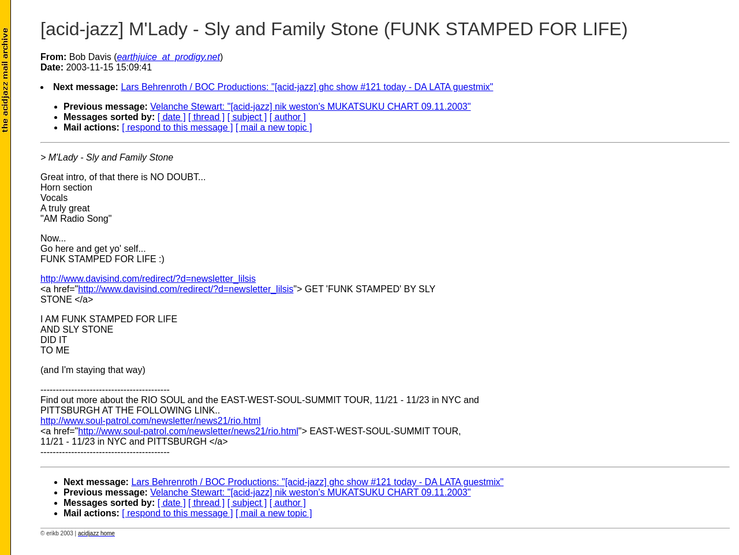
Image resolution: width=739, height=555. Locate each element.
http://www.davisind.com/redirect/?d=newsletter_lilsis (148, 279)
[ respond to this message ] (177, 127)
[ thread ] (206, 117)
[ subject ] (247, 117)
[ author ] (288, 117)
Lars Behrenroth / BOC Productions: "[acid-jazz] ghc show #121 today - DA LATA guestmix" (307, 87)
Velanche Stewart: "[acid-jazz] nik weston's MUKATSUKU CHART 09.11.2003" (310, 106)
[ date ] (172, 117)
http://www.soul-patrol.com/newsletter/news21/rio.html (150, 421)
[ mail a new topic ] (274, 127)
